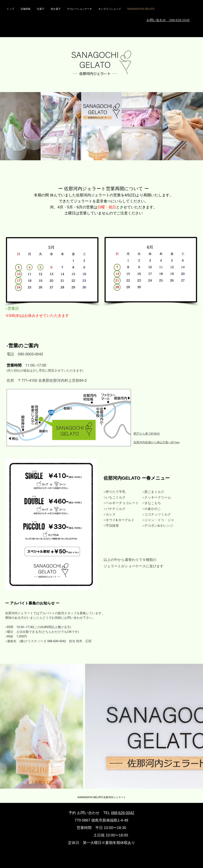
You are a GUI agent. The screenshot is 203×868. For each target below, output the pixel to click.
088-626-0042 (122, 813)
